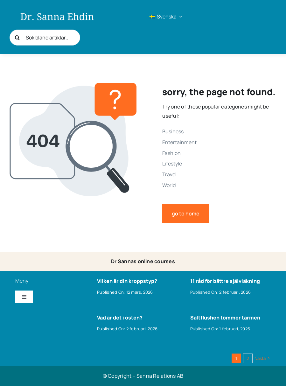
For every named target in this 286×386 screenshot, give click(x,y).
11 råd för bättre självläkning (225, 280)
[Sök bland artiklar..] (45, 38)
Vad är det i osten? (120, 317)
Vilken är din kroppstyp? (127, 280)
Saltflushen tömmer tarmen (225, 317)
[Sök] (17, 38)
